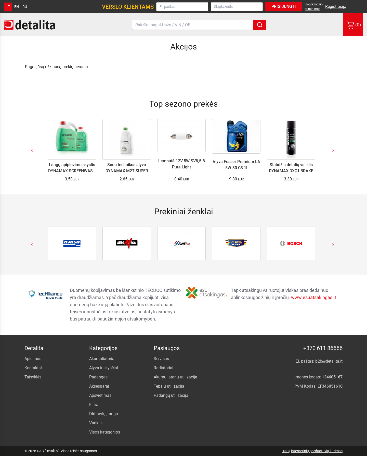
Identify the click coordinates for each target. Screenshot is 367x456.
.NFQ (286, 451)
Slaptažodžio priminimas (314, 7)
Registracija (335, 6)
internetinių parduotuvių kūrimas (317, 451)
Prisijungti (283, 6)
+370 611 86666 (323, 348)
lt (8, 7)
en (16, 7)
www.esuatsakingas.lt (313, 297)
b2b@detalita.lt (329, 361)
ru (24, 7)
